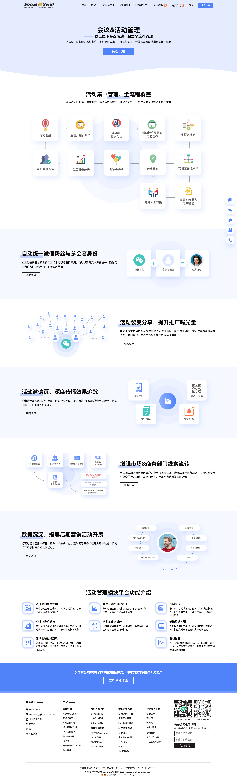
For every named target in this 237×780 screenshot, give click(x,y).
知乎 (31, 729)
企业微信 (122, 733)
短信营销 (67, 750)
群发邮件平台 (69, 718)
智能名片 (122, 742)
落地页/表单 (68, 736)
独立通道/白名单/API (72, 745)
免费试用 (118, 51)
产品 (94, 5)
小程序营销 (123, 751)
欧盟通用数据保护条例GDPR (92, 768)
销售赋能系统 (152, 737)
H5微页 (66, 741)
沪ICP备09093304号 (93, 772)
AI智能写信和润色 (71, 714)
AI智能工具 (151, 727)
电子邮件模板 (69, 732)
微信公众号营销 (125, 737)
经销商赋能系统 (153, 742)
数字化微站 (96, 737)
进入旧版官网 (35, 719)
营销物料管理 (97, 742)
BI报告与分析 (97, 723)
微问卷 (149, 723)
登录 (191, 5)
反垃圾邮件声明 (128, 768)
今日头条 (33, 734)
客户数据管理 (97, 714)
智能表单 (150, 714)
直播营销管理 (124, 718)
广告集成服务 (97, 718)
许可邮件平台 (69, 723)
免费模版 (160, 5)
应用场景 (108, 5)
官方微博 (33, 724)
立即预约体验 (118, 680)
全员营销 (122, 746)
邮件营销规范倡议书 (146, 768)
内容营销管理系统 (99, 733)
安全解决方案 (113, 768)
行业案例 (124, 5)
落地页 (149, 718)
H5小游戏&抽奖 (125, 723)
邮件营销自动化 (70, 727)
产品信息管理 (97, 746)
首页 (84, 5)
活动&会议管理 (125, 714)
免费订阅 (185, 745)
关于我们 (178, 5)
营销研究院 (142, 5)
